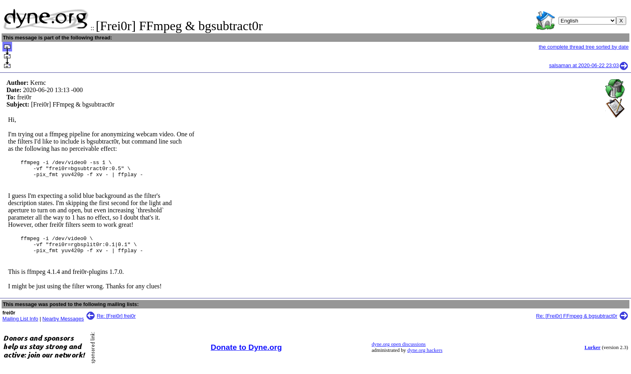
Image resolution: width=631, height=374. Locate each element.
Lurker (592, 355)
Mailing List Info (20, 326)
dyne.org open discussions (398, 351)
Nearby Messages (63, 326)
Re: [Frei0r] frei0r (116, 323)
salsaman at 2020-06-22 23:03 (589, 65)
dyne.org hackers (424, 357)
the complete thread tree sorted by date (584, 47)
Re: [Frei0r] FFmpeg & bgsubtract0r (576, 323)
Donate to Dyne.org (246, 354)
